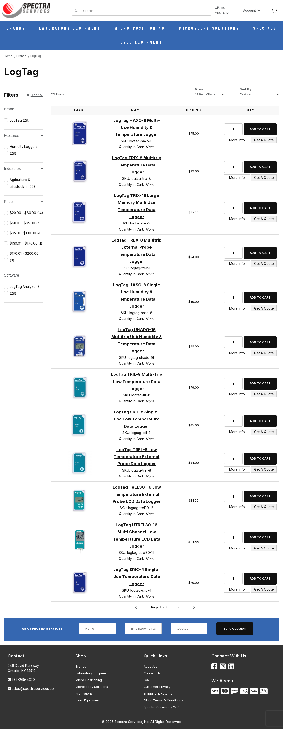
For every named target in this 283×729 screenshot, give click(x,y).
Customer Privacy (157, 687)
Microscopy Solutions (92, 687)
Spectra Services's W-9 (161, 707)
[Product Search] (145, 10)
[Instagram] (223, 666)
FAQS (148, 680)
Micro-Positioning (89, 680)
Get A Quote (264, 140)
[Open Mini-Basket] (274, 10)
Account (252, 10)
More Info (237, 140)
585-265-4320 (223, 10)
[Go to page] (165, 607)
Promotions (84, 693)
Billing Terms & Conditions (163, 700)
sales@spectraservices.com (34, 688)
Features (23, 135)
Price (23, 202)
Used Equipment (88, 700)
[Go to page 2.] (194, 607)
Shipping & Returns (158, 693)
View (199, 89)
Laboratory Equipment (92, 673)
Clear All (35, 95)
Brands (81, 666)
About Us (150, 666)
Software (23, 275)
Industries (23, 168)
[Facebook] (214, 666)
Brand (23, 109)
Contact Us (152, 673)
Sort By (245, 89)
